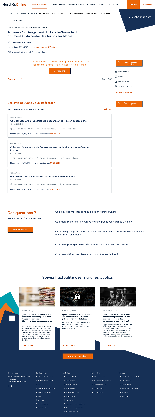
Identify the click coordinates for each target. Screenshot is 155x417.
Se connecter (147, 4)
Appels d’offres (13, 13)
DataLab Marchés (70, 384)
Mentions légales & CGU (44, 381)
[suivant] (143, 318)
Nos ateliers (124, 392)
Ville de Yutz (15, 173)
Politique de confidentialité (45, 388)
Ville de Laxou (15, 144)
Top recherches (42, 408)
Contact (116, 4)
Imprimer (121, 76)
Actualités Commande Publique (130, 377)
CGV (38, 384)
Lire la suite (28, 345)
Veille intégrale (78, 64)
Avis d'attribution (42, 404)
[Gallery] (77, 318)
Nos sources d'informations (101, 381)
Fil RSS (39, 396)
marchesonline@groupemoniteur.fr (19, 376)
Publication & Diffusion (72, 392)
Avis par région (97, 388)
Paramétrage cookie (43, 392)
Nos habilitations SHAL (72, 412)
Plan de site (124, 396)
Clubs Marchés (125, 384)
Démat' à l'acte (69, 396)
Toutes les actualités (77, 356)
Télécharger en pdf (125, 81)
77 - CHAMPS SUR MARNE (21, 42)
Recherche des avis (98, 384)
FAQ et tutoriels (125, 381)
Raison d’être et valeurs (44, 377)
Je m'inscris (59, 71)
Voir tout (108, 109)
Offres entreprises (58, 4)
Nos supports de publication (74, 408)
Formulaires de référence (128, 388)
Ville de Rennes (16, 117)
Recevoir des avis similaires (130, 63)
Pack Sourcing (69, 381)
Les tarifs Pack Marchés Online (74, 404)
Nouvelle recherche (28, 13)
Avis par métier (97, 392)
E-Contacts (68, 400)
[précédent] (12, 318)
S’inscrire (133, 4)
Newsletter (40, 400)
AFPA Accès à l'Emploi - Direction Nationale (27, 27)
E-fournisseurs (69, 388)
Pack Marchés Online (71, 377)
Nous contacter (20, 229)
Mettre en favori (123, 72)
